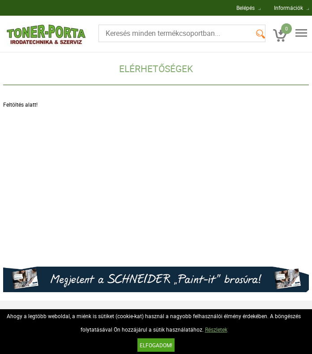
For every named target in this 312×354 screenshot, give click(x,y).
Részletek (216, 329)
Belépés (245, 7)
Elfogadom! (156, 345)
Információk (288, 7)
